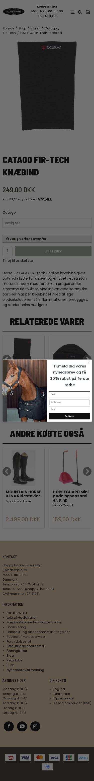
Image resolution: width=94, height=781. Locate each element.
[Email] (69, 409)
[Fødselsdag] (69, 402)
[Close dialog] (89, 362)
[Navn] (69, 394)
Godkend (69, 416)
